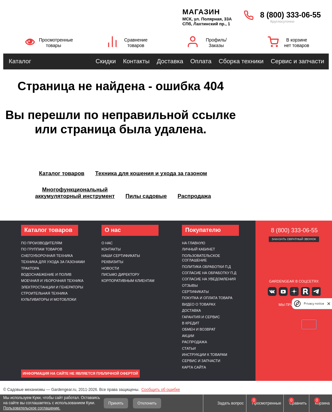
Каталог (20, 61)
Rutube (303, 291)
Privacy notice (314, 303)
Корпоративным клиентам (127, 281)
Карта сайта (194, 367)
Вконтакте (275, 291)
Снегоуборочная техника (47, 256)
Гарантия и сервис (201, 317)
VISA (271, 314)
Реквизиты (112, 262)
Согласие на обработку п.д (209, 273)
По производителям (41, 243)
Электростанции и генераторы (52, 287)
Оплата (200, 61)
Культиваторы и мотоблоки (48, 299)
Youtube (284, 291)
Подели (309, 314)
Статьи (189, 348)
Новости (110, 268)
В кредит (190, 323)
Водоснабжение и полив (46, 274)
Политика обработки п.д (206, 267)
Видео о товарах (199, 304)
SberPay (293, 324)
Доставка (170, 61)
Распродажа (194, 342)
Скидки (106, 61)
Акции (188, 336)
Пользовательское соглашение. (31, 408)
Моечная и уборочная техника (52, 281)
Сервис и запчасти (297, 61)
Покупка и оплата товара (207, 298)
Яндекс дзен (294, 291)
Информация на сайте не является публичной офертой (80, 373)
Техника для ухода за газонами (53, 262)
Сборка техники (241, 61)
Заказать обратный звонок (294, 239)
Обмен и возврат (199, 329)
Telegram (313, 291)
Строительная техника (44, 293)
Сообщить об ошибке (160, 389)
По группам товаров (41, 249)
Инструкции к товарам (204, 355)
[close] (328, 303)
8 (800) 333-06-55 (290, 15)
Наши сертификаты (120, 256)
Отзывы (190, 285)
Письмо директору (120, 274)
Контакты (136, 61)
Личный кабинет (198, 249)
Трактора (30, 268)
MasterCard (286, 314)
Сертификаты (195, 292)
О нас (107, 243)
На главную (193, 243)
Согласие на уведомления (209, 279)
